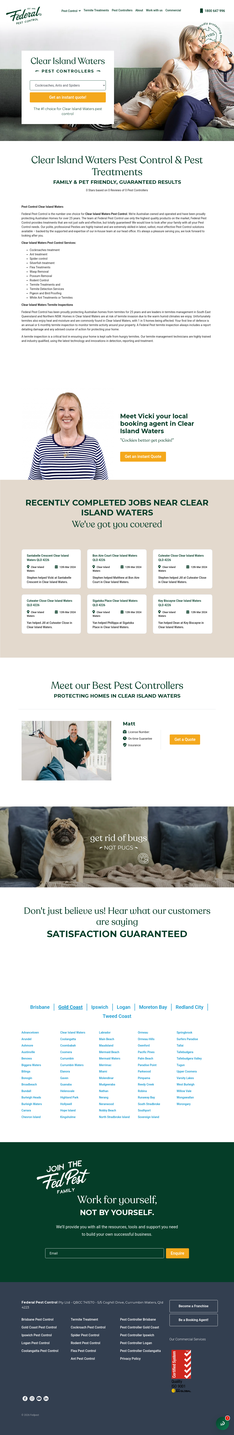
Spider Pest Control (85, 1335)
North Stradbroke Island (114, 1117)
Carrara (26, 1110)
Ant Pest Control (83, 1359)
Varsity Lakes (185, 1078)
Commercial (173, 10)
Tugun (181, 1065)
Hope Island (68, 1110)
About (139, 10)
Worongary (184, 1104)
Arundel (27, 1039)
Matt (129, 724)
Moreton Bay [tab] (153, 1007)
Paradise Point (147, 1065)
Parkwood (144, 1071)
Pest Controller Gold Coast (139, 1327)
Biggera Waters (31, 1065)
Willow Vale (184, 1091)
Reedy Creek (146, 1084)
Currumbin (67, 1058)
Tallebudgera (185, 1052)
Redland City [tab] (189, 1007)
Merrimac (105, 1065)
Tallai (180, 1045)
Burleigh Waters (32, 1104)
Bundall (26, 1091)
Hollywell (66, 1104)
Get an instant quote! (67, 97)
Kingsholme (67, 1117)
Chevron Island (31, 1117)
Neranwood (106, 1104)
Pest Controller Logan (136, 1343)
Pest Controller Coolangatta (140, 1351)
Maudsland (106, 1045)
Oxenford (144, 1045)
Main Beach (106, 1039)
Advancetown (30, 1032)
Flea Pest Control (83, 1351)
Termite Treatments (96, 10)
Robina (142, 1091)
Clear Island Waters (72, 1032)
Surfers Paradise (187, 1039)
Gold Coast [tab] (70, 1007)
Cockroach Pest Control (88, 1327)
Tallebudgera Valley (189, 1058)
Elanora (65, 1071)
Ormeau (143, 1032)
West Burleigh (186, 1084)
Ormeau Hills (146, 1039)
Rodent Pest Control (85, 1343)
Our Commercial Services (187, 1339)
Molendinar (106, 1078)
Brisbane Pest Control (38, 1319)
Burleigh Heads (31, 1097)
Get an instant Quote (143, 456)
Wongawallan (185, 1097)
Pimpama (144, 1078)
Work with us (154, 10)
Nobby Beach (107, 1110)
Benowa (27, 1058)
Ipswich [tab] (99, 1007)
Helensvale (67, 1091)
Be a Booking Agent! (193, 1320)
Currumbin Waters (71, 1065)
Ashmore (27, 1045)
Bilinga (26, 1071)
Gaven (64, 1078)
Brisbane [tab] (40, 1007)
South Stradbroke (149, 1104)
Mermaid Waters (109, 1058)
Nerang (103, 1097)
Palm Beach (145, 1058)
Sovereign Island (148, 1117)
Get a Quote (184, 739)
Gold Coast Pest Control (39, 1327)
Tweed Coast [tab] (117, 1016)
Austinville (28, 1052)
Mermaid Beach (109, 1052)
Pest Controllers (122, 10)
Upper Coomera (187, 1071)
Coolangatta (68, 1039)
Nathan (103, 1091)
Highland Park (69, 1097)
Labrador (105, 1032)
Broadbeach (29, 1084)
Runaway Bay (146, 1097)
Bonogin (27, 1078)
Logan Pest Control (36, 1343)
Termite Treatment (84, 1319)
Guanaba (66, 1084)
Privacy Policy (130, 1359)
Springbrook (184, 1032)
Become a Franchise (193, 1306)
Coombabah (68, 1045)
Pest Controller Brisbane (138, 1319)
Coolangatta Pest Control (40, 1351)
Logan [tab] (123, 1007)
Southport (144, 1110)
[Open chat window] (222, 1423)
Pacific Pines (146, 1052)
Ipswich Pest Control (37, 1335)
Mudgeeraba (107, 1084)
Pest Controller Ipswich (137, 1335)
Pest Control (71, 10)
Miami (103, 1071)
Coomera (66, 1052)
